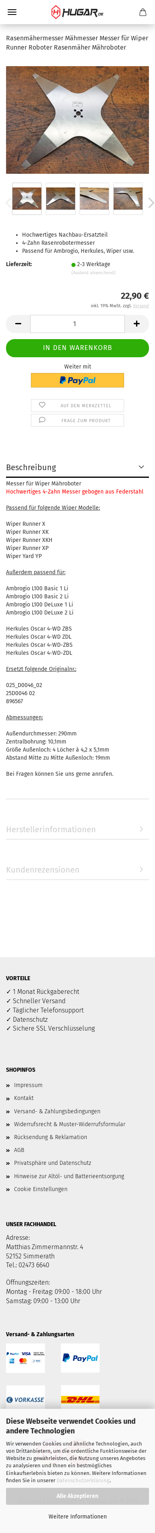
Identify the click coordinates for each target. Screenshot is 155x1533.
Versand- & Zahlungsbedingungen (57, 1111)
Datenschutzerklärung (83, 1480)
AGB (19, 1150)
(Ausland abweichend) (93, 272)
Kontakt (24, 1098)
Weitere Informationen (78, 1516)
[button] (18, 324)
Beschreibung (31, 467)
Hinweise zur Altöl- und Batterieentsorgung (69, 1176)
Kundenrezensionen (43, 870)
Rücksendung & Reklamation (50, 1137)
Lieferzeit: (19, 264)
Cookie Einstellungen (40, 1189)
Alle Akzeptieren (77, 1496)
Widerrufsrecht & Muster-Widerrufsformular (69, 1124)
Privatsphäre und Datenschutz (52, 1163)
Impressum (28, 1085)
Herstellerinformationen (51, 829)
